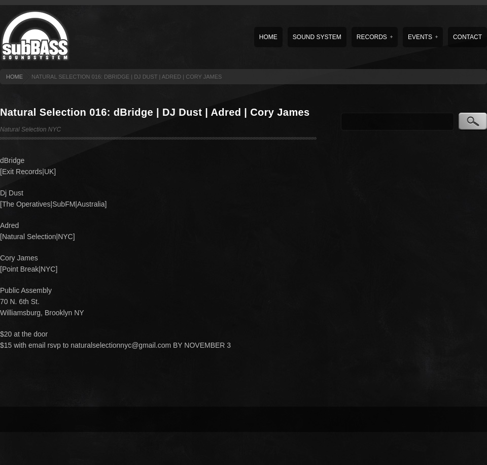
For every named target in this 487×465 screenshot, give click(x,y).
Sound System (317, 37)
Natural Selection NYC (30, 129)
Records (375, 37)
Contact (467, 37)
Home (268, 37)
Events (423, 37)
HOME (14, 77)
